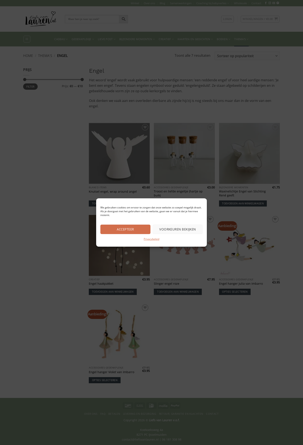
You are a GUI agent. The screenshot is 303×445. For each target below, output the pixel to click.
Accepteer (125, 229)
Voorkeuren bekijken (177, 229)
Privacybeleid (151, 239)
